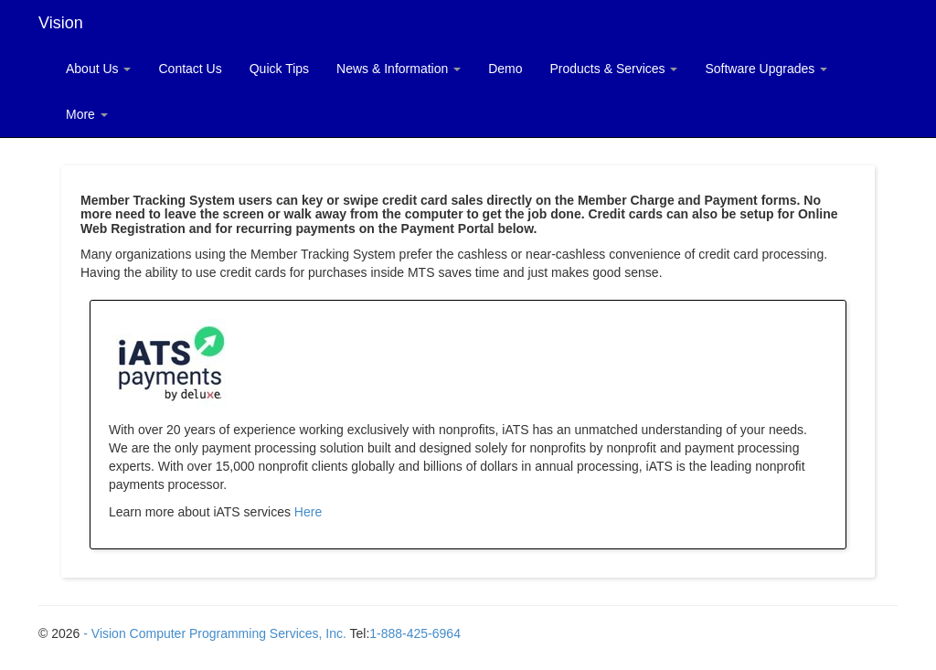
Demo (505, 68)
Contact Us (189, 68)
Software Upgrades (766, 68)
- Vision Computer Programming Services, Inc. (214, 633)
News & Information (398, 68)
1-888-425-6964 (415, 633)
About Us (98, 68)
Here (308, 512)
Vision (60, 23)
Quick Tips (279, 68)
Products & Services (614, 68)
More (87, 114)
